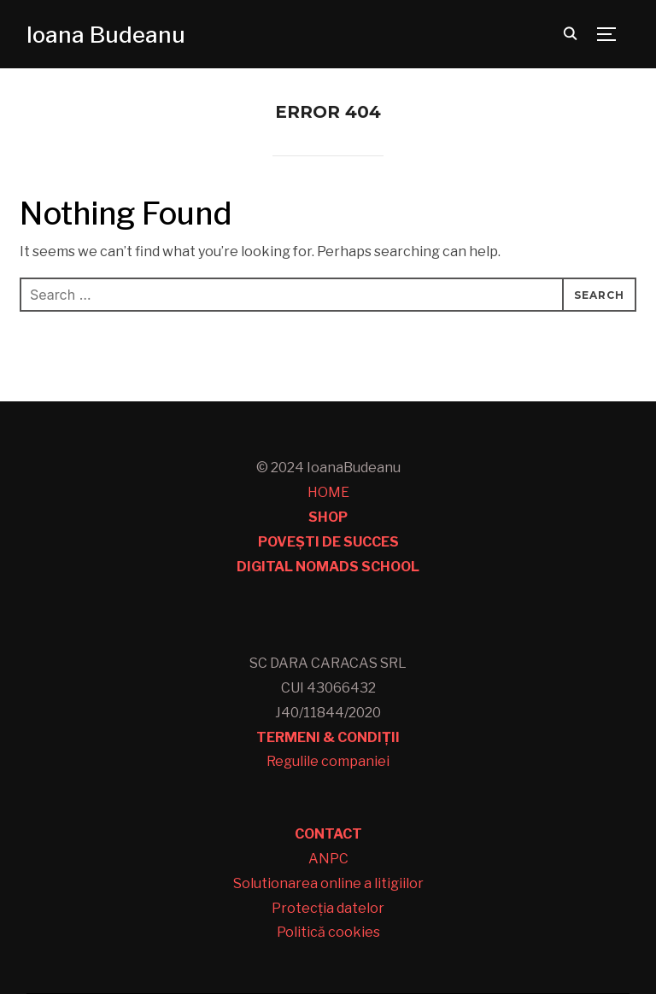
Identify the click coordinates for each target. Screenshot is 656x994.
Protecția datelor (328, 908)
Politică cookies (328, 932)
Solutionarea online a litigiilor (328, 883)
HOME (328, 492)
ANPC (328, 859)
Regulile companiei (328, 761)
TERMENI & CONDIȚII (328, 737)
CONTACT (328, 834)
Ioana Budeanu (105, 34)
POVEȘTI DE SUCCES (328, 542)
